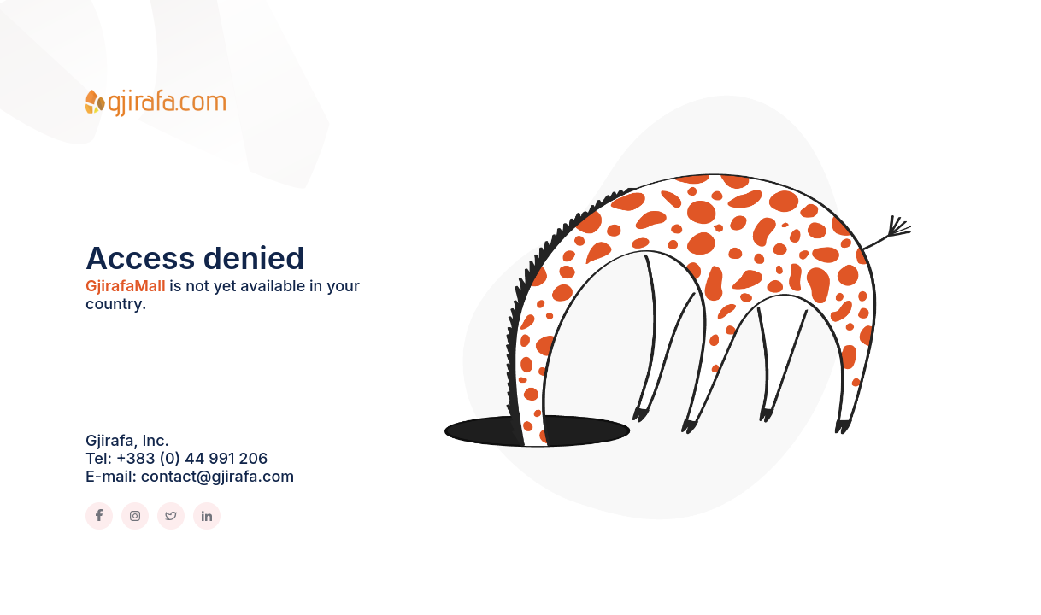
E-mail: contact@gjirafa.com (189, 476)
